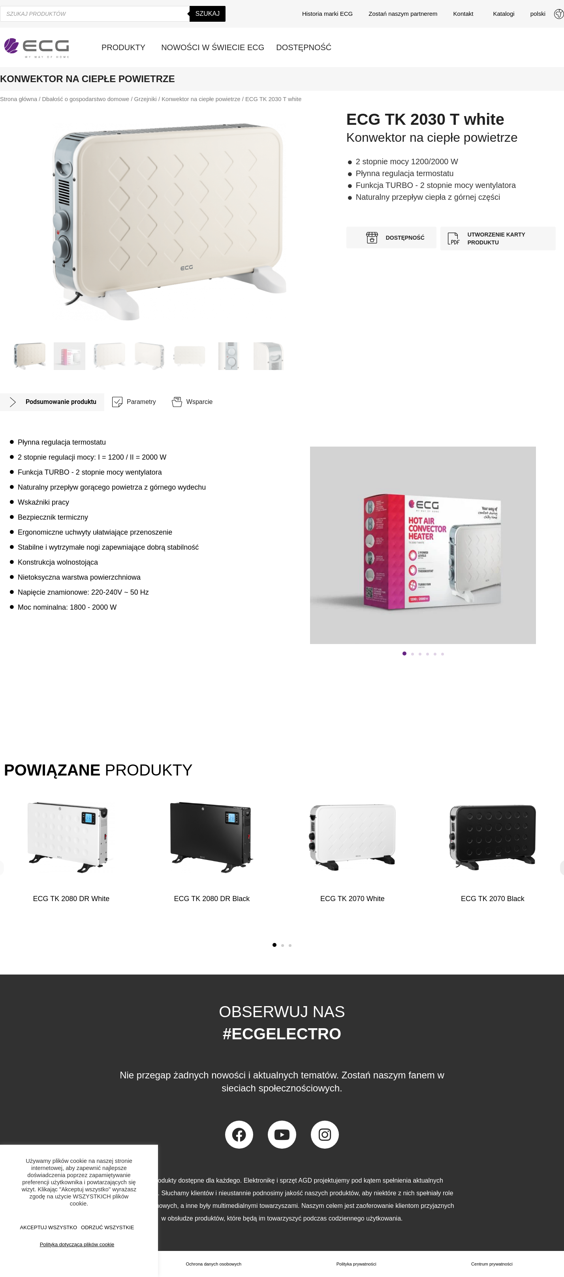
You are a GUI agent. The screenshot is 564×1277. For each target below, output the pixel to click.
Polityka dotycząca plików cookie (77, 1244)
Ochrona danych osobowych (213, 1264)
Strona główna (18, 99)
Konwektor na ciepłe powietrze (201, 99)
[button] (404, 653)
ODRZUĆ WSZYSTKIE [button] (107, 1227)
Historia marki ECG (327, 13)
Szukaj (208, 13)
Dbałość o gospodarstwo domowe (85, 99)
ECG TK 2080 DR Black (212, 899)
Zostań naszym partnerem (402, 13)
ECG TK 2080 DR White (71, 899)
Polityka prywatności (356, 1264)
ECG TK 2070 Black (493, 899)
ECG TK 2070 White (352, 899)
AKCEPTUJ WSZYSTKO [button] (48, 1227)
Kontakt (465, 14)
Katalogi (503, 13)
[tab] (52, 402)
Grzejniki (145, 99)
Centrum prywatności (492, 1264)
